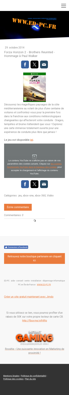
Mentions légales (11, 376)
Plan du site (30, 379)
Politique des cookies (13, 379)
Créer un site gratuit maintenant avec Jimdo (28, 296)
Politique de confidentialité (33, 376)
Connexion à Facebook (16, 247)
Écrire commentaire (18, 207)
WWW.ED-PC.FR (44, 285)
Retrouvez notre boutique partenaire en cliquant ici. (34, 258)
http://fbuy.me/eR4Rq (34, 320)
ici (31, 139)
